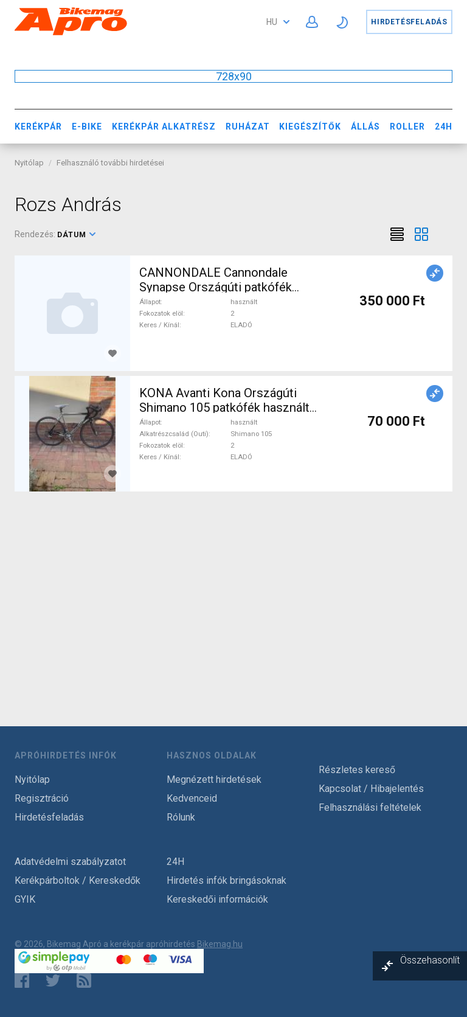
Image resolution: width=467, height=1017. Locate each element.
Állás (365, 126)
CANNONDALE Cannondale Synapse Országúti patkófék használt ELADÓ (215, 287)
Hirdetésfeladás (409, 22)
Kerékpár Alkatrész (164, 126)
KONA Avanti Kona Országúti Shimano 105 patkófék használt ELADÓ (224, 407)
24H (443, 126)
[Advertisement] (233, 593)
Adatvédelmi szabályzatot (70, 861)
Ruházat (248, 126)
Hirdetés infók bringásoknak (226, 880)
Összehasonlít (430, 960)
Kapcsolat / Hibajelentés (371, 788)
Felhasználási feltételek (370, 807)
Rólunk (181, 817)
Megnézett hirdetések (214, 779)
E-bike (87, 126)
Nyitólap (29, 162)
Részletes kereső (357, 770)
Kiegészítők (310, 126)
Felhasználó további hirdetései (110, 162)
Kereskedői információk (217, 899)
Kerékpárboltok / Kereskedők (77, 880)
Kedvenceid (192, 798)
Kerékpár (38, 126)
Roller (407, 126)
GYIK (25, 899)
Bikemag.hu (220, 944)
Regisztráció (42, 798)
